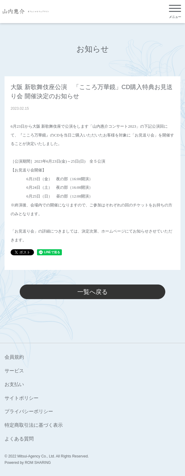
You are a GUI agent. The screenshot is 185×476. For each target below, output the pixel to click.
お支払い (14, 384)
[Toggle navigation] (175, 11)
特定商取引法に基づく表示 (34, 425)
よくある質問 (19, 438)
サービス (14, 370)
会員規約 (14, 357)
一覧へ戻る (92, 291)
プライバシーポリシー (29, 411)
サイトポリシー (22, 398)
